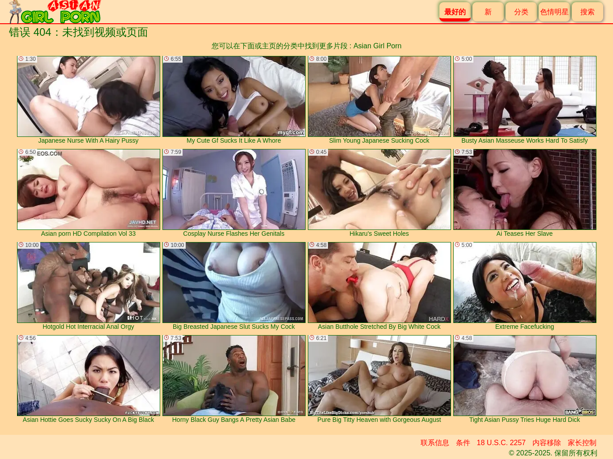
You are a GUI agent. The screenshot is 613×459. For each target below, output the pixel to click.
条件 (463, 442)
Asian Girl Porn (377, 46)
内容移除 (546, 442)
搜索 (587, 12)
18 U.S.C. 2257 (501, 442)
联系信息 (435, 442)
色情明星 (554, 12)
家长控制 (582, 442)
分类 (521, 12)
